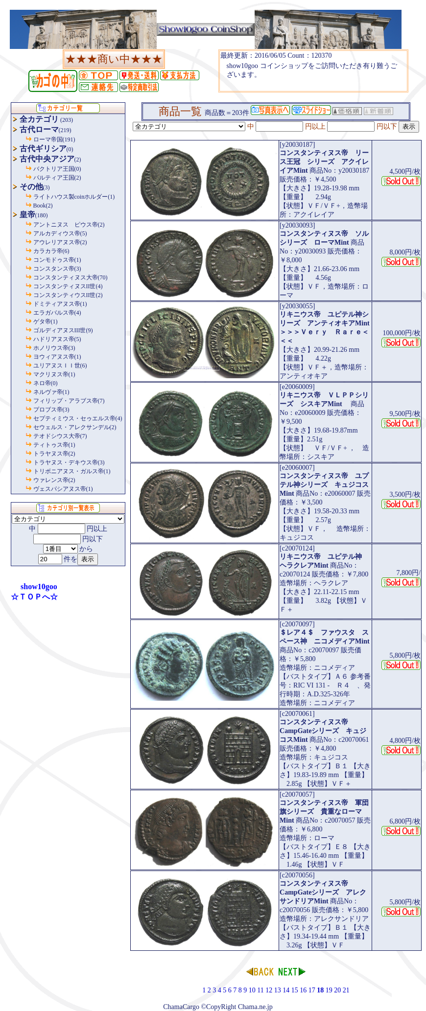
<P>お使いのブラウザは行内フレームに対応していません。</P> (313, 71)
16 (303, 990)
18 (320, 990)
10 (252, 990)
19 (329, 990)
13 (277, 990)
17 (311, 990)
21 (346, 990)
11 (260, 990)
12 (268, 990)
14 (286, 990)
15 (294, 990)
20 (337, 990)
